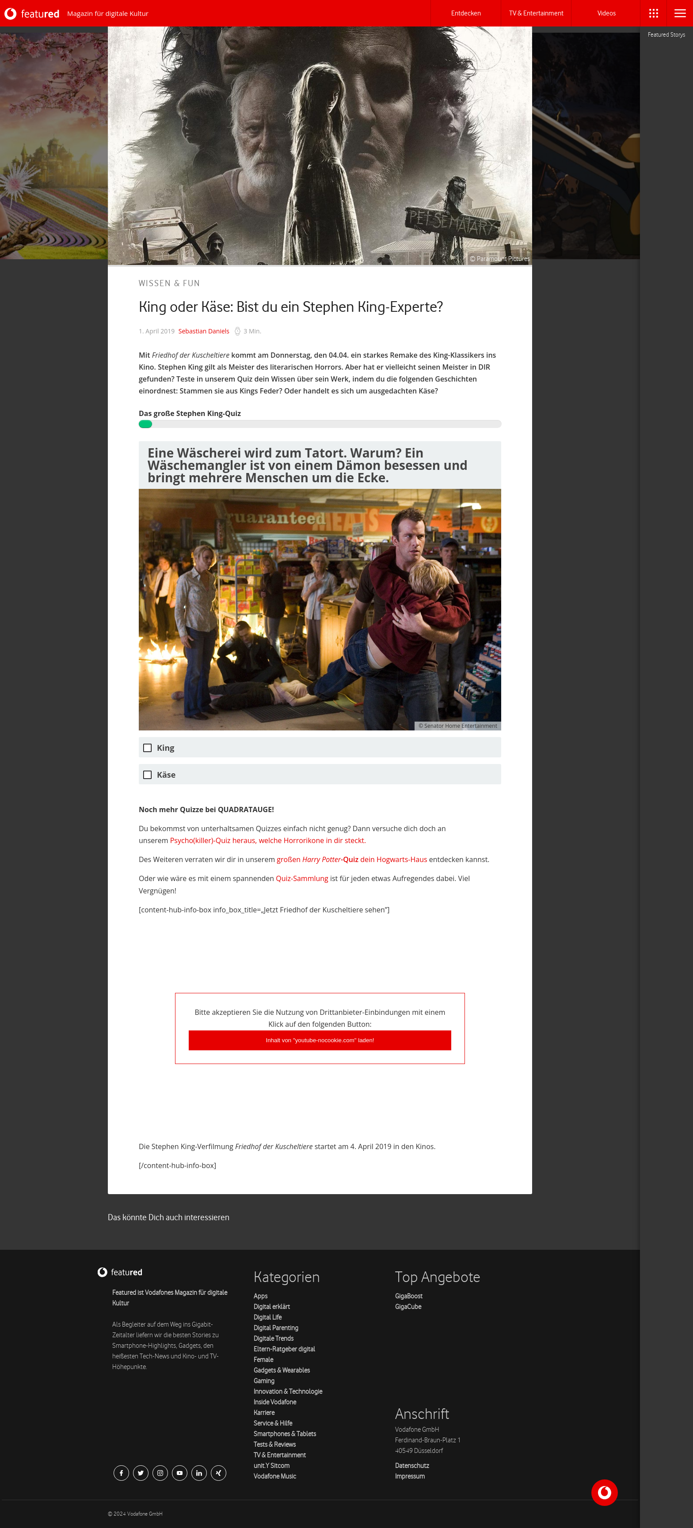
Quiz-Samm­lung (302, 878)
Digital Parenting (276, 1328)
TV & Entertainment (280, 1455)
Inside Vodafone (275, 1402)
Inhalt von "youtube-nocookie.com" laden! (320, 1040)
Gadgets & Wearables (282, 1370)
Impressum (410, 1476)
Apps (260, 1296)
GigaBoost (409, 1296)
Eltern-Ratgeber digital (284, 1349)
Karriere (264, 1413)
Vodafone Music (275, 1476)
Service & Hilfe (273, 1423)
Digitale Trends (273, 1339)
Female (263, 1360)
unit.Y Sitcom (271, 1466)
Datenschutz (412, 1466)
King (165, 748)
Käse (166, 775)
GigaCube (408, 1307)
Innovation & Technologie (288, 1392)
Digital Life (268, 1317)
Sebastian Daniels (204, 331)
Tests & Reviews (275, 1445)
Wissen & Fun (170, 283)
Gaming (264, 1381)
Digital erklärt (272, 1307)
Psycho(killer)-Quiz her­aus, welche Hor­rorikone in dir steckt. (268, 840)
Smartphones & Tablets (285, 1434)
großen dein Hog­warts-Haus (352, 859)
